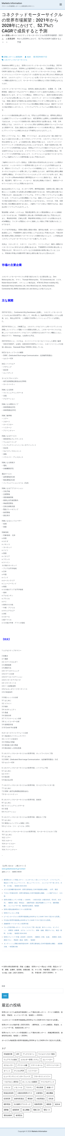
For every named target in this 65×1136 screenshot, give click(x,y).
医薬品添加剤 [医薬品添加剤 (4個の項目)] (9, 1093)
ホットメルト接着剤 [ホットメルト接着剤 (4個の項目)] (29, 1082)
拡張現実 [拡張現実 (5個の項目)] (7, 1099)
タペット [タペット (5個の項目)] (7, 1071)
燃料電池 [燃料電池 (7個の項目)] (7, 1104)
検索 (3, 986)
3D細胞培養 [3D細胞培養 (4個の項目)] (8, 1054)
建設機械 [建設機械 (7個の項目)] (49, 1093)
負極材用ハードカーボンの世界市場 (16, 924)
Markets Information (12, 3)
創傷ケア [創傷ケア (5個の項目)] (50, 1087)
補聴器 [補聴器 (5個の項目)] (48, 1104)
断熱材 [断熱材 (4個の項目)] (30, 1099)
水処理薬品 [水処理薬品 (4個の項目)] (40, 1099)
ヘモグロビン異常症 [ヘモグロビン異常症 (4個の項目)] (11, 1082)
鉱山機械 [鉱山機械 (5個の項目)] (26, 1110)
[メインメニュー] (61, 4)
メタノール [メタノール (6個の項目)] (18, 1087)
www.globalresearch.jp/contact (13, 869)
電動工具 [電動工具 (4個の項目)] (36, 1110)
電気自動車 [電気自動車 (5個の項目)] (8, 1115)
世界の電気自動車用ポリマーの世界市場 (17, 909)
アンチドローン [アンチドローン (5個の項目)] (28, 1054)
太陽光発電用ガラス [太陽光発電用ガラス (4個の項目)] (24, 1093)
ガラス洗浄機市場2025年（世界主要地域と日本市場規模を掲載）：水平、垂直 (31, 889)
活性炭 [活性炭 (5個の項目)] (50, 1099)
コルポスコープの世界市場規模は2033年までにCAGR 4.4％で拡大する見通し (30, 1020)
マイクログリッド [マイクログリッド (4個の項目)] (47, 1082)
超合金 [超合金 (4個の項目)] (57, 1104)
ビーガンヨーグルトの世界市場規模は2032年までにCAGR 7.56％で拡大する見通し (32, 916)
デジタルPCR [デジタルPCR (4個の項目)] (19, 1071)
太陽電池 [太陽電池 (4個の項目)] (39, 1093)
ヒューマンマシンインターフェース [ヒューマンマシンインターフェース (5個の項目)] (17, 1076)
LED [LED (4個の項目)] (17, 1054)
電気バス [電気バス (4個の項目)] (47, 1110)
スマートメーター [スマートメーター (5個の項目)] (53, 1065)
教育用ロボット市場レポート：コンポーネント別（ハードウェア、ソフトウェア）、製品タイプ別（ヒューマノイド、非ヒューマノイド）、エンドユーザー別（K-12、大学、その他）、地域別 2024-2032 (33, 883)
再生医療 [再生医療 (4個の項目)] (39, 1087)
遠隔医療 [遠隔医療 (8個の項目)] (15, 1110)
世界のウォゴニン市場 (11, 913)
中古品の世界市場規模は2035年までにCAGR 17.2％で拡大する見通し (27, 920)
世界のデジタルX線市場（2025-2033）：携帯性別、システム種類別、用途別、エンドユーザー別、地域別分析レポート (32, 1026)
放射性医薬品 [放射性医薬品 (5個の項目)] (19, 1099)
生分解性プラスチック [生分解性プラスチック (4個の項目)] (22, 1104)
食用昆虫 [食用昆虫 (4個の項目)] (19, 1115)
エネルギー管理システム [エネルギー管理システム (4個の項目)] (30, 1060)
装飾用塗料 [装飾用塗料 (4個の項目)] (38, 1104)
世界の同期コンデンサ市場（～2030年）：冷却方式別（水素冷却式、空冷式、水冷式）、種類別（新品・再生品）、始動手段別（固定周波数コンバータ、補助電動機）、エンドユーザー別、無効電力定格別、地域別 (32, 903)
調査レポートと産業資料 (13, 57)
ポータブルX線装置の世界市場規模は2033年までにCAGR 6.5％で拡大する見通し (32, 1040)
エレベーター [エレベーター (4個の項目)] (47, 1060)
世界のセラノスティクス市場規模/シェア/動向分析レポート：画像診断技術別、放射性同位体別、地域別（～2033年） (32, 1034)
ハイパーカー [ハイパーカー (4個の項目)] (33, 1071)
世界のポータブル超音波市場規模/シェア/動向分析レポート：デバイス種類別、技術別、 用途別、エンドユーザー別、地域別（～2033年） (32, 1013)
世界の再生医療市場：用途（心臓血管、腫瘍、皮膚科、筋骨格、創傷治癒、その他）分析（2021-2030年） (16, 970)
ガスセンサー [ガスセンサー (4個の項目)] (9, 1065)
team (29, 57)
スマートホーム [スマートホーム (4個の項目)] (37, 1065)
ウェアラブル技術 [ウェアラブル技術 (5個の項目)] (10, 1060)
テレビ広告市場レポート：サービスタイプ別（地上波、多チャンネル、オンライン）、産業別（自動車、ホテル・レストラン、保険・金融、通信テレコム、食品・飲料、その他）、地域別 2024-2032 (33, 930)
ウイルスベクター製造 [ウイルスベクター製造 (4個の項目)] (46, 1054)
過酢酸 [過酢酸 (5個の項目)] (6, 1110)
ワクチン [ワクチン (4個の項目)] (29, 1087)
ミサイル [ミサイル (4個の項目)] (7, 1087)
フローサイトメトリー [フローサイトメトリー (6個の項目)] (42, 1076)
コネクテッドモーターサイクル (15, 60)
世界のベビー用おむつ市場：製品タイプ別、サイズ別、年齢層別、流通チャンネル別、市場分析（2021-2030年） (47, 970)
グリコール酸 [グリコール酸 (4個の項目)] (22, 1065)
